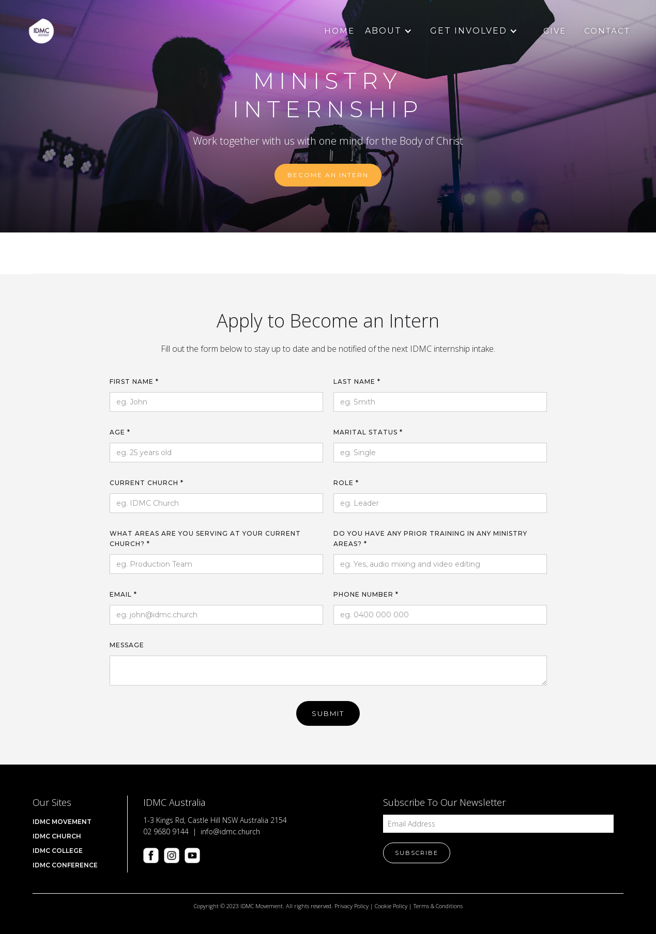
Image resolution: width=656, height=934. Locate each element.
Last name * (356, 381)
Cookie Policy (391, 906)
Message (127, 645)
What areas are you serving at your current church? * (205, 539)
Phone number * (366, 594)
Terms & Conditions (438, 906)
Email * (123, 594)
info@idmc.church (230, 831)
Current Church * (147, 483)
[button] (383, 31)
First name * (134, 381)
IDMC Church (57, 836)
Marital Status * (368, 432)
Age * (120, 432)
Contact (607, 31)
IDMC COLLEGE (58, 850)
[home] (41, 30)
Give (554, 31)
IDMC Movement (62, 822)
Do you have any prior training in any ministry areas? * (430, 539)
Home (339, 31)
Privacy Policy (351, 906)
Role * (346, 483)
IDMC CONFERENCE (65, 865)
